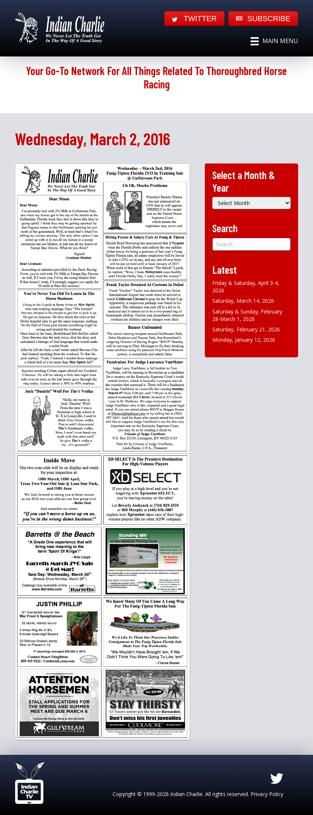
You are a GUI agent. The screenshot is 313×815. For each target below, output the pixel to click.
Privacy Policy (267, 794)
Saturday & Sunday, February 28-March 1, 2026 (247, 315)
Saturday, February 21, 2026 (246, 329)
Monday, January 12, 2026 (243, 339)
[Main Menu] (274, 41)
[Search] (251, 244)
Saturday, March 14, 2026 (243, 300)
